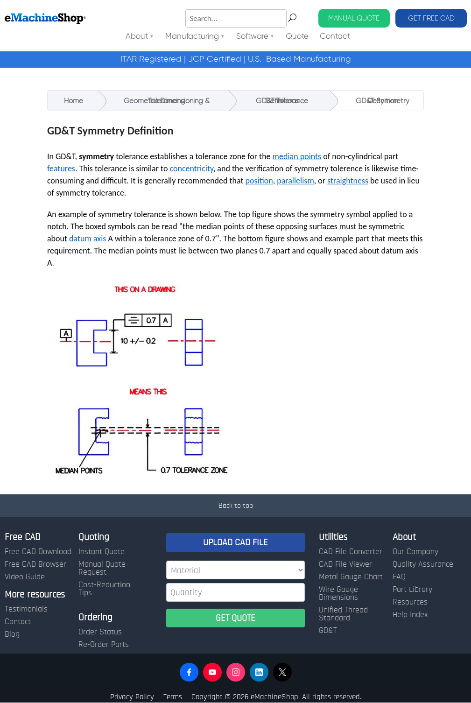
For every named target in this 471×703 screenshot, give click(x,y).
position (259, 181)
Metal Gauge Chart (351, 577)
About (137, 37)
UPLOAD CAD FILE (235, 542)
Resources (410, 602)
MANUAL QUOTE (354, 18)
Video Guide (25, 577)
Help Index (410, 615)
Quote (297, 37)
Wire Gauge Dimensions (338, 593)
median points (297, 156)
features (61, 168)
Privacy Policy (132, 697)
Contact (335, 37)
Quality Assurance (423, 564)
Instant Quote (101, 552)
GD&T (328, 630)
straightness (347, 181)
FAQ (399, 577)
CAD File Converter (350, 552)
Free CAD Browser (35, 564)
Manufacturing (192, 37)
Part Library (412, 589)
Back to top (235, 505)
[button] (189, 672)
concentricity (191, 168)
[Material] (235, 570)
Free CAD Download (38, 552)
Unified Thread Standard (343, 614)
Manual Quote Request (102, 568)
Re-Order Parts (103, 644)
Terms (172, 697)
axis (99, 238)
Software (252, 37)
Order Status (100, 632)
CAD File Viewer (345, 564)
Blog (12, 634)
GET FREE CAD (431, 18)
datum (80, 238)
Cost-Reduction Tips (104, 589)
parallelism (295, 181)
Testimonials (26, 609)
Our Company (415, 552)
